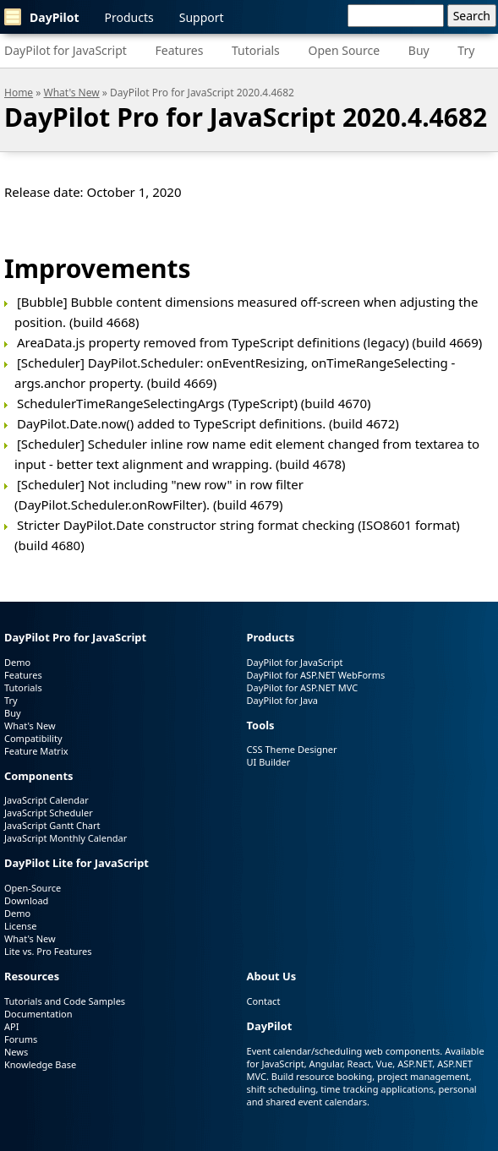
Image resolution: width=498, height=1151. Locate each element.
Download (26, 900)
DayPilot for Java (282, 700)
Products (129, 17)
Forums (20, 1039)
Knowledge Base (40, 1064)
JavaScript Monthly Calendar (65, 838)
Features (180, 50)
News (16, 1051)
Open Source (344, 50)
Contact (264, 1001)
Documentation (38, 1013)
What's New (72, 92)
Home (18, 92)
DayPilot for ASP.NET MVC (302, 687)
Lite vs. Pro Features (47, 951)
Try (465, 50)
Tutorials (256, 50)
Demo (17, 662)
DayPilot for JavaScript (65, 50)
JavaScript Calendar (46, 800)
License (20, 925)
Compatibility (33, 738)
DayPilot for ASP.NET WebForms (316, 674)
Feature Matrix (36, 751)
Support (201, 17)
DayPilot (41, 16)
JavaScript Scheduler (48, 812)
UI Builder (269, 762)
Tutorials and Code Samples (64, 1001)
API (11, 1026)
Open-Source (32, 887)
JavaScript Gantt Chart (52, 825)
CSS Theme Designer (292, 749)
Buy (419, 50)
